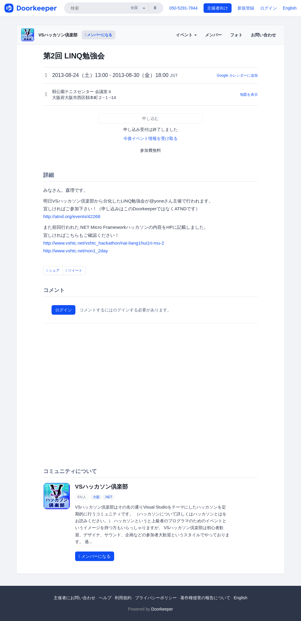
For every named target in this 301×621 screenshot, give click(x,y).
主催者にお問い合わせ (74, 597)
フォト (236, 35)
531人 (81, 497)
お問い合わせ (263, 35)
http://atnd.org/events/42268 (71, 216)
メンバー (213, 35)
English (290, 8)
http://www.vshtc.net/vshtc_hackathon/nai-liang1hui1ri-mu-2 (103, 242)
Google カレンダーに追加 (237, 75)
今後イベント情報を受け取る (150, 138)
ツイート (74, 270)
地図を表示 (249, 94)
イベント (186, 35)
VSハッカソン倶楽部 (57, 35)
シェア (53, 270)
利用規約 (123, 597)
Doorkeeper (162, 609)
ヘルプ (105, 597)
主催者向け (217, 8)
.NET (108, 497)
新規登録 (246, 8)
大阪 (96, 497)
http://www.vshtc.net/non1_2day (75, 250)
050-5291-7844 (183, 8)
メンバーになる (98, 35)
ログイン (268, 8)
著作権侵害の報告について (205, 597)
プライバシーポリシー (156, 597)
